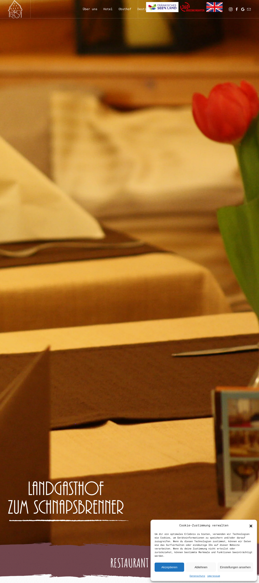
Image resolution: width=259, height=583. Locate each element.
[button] (251, 525)
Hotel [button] (108, 9)
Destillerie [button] (147, 9)
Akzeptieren (169, 567)
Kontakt (169, 9)
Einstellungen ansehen (235, 567)
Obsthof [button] (125, 9)
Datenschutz (197, 575)
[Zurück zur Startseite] (15, 9)
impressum (213, 575)
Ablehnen (200, 567)
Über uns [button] (90, 9)
